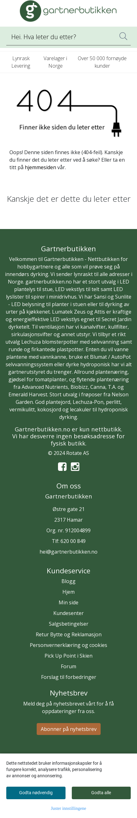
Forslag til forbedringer (68, 677)
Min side (68, 602)
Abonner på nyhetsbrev (69, 729)
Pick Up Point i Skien (68, 655)
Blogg (68, 581)
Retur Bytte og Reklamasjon (69, 634)
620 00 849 (73, 541)
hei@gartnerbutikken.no (68, 551)
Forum (68, 666)
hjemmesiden (40, 167)
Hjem (68, 591)
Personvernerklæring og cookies (68, 645)
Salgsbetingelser (68, 623)
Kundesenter (68, 613)
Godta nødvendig (36, 792)
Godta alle (101, 792)
